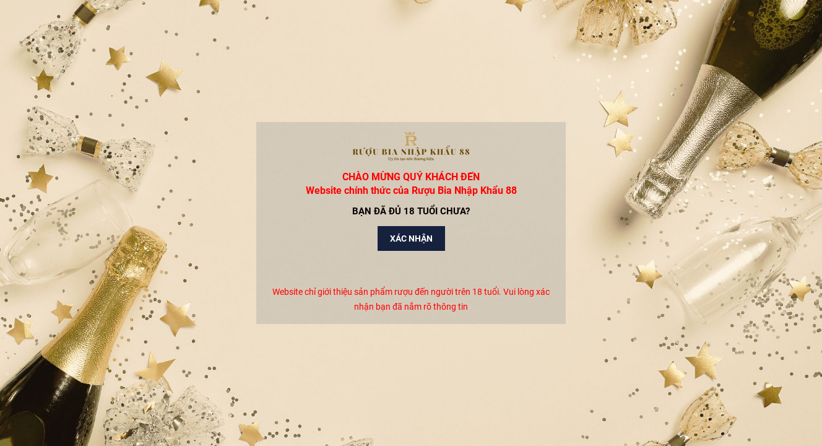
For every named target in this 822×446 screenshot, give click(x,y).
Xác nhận (411, 238)
